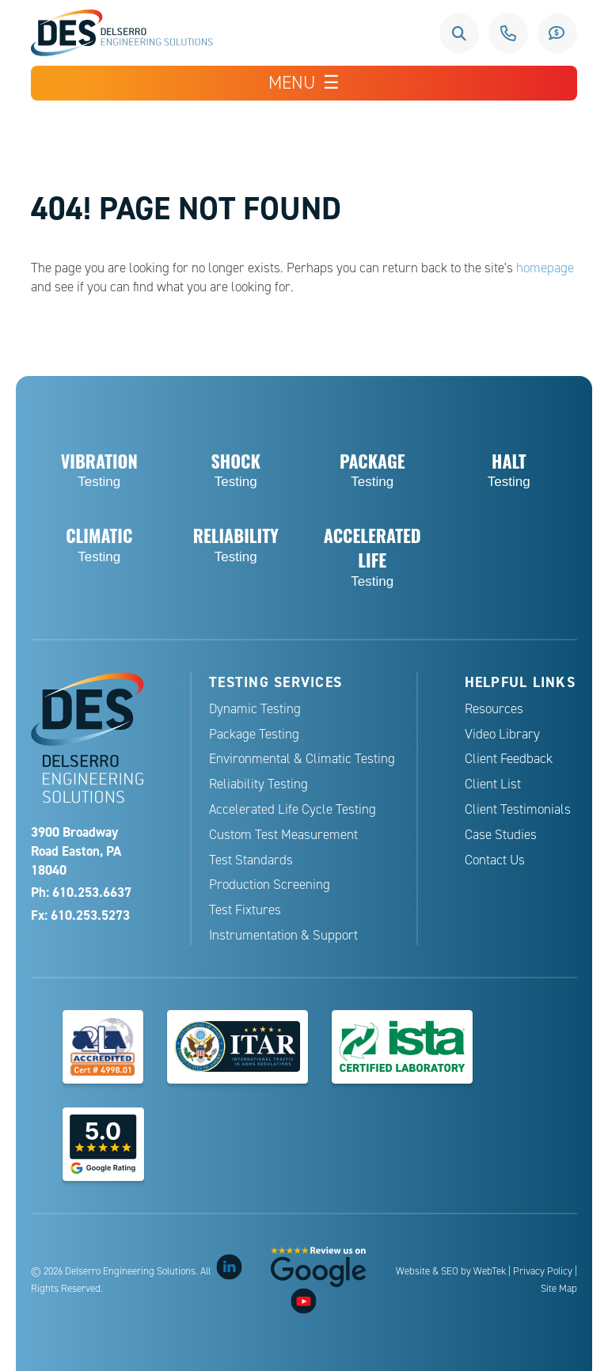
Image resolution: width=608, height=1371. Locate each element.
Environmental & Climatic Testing (302, 758)
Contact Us (495, 860)
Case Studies (501, 834)
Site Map (559, 1288)
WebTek (489, 1271)
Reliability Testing (258, 784)
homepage (545, 268)
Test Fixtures (245, 910)
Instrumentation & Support (283, 935)
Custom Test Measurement (283, 834)
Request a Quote (557, 33)
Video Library (502, 734)
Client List (493, 784)
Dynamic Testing (255, 709)
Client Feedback (509, 758)
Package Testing (254, 734)
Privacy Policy (542, 1271)
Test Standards (251, 860)
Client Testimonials (518, 809)
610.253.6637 (508, 33)
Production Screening (269, 884)
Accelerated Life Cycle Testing (292, 809)
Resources (494, 709)
